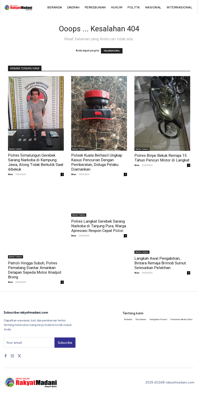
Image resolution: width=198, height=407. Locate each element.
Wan (10, 174)
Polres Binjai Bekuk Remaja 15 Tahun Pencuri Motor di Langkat (161, 157)
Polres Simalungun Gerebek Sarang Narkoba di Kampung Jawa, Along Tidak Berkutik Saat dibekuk (35, 162)
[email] (29, 343)
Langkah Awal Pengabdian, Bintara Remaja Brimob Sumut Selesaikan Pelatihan (160, 263)
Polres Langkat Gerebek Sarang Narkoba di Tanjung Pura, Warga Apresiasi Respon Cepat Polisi (98, 226)
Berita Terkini (15, 149)
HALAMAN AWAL (112, 51)
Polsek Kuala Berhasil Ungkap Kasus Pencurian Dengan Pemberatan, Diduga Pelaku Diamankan (96, 162)
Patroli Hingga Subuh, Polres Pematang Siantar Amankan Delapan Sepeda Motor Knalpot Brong (34, 270)
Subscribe (65, 343)
